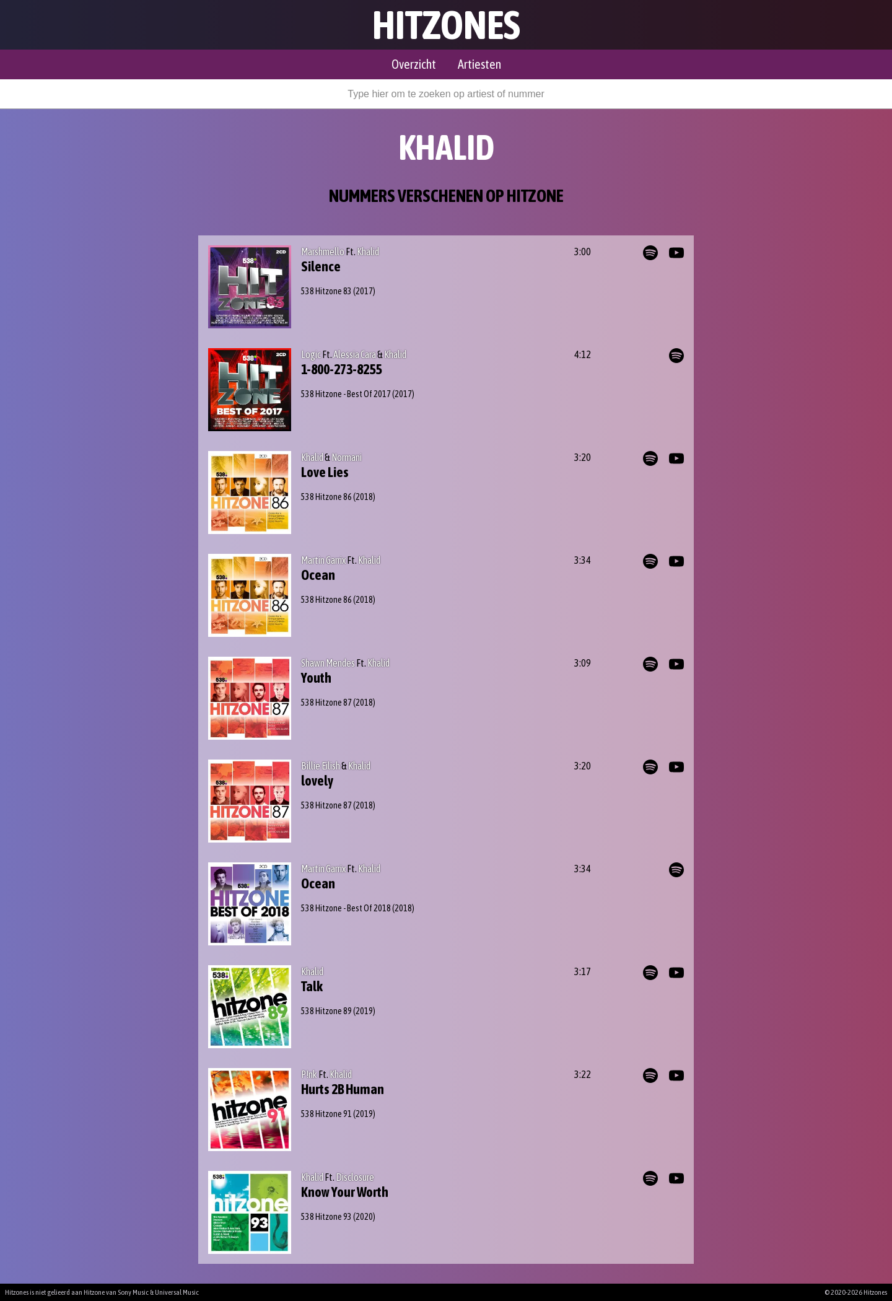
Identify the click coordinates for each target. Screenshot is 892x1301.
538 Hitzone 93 (326, 1217)
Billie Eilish (320, 765)
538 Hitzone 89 (326, 1011)
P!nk (309, 1074)
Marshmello (322, 251)
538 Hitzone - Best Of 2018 (346, 908)
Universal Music (177, 1292)
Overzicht (413, 64)
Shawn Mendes (328, 662)
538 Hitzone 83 (326, 291)
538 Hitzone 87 (326, 702)
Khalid (368, 251)
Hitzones (446, 25)
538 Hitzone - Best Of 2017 (346, 394)
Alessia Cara (354, 354)
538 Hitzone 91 (326, 1114)
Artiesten (479, 64)
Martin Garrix (323, 560)
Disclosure (355, 1177)
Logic (311, 354)
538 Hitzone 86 (326, 497)
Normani (346, 457)
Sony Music (133, 1292)
